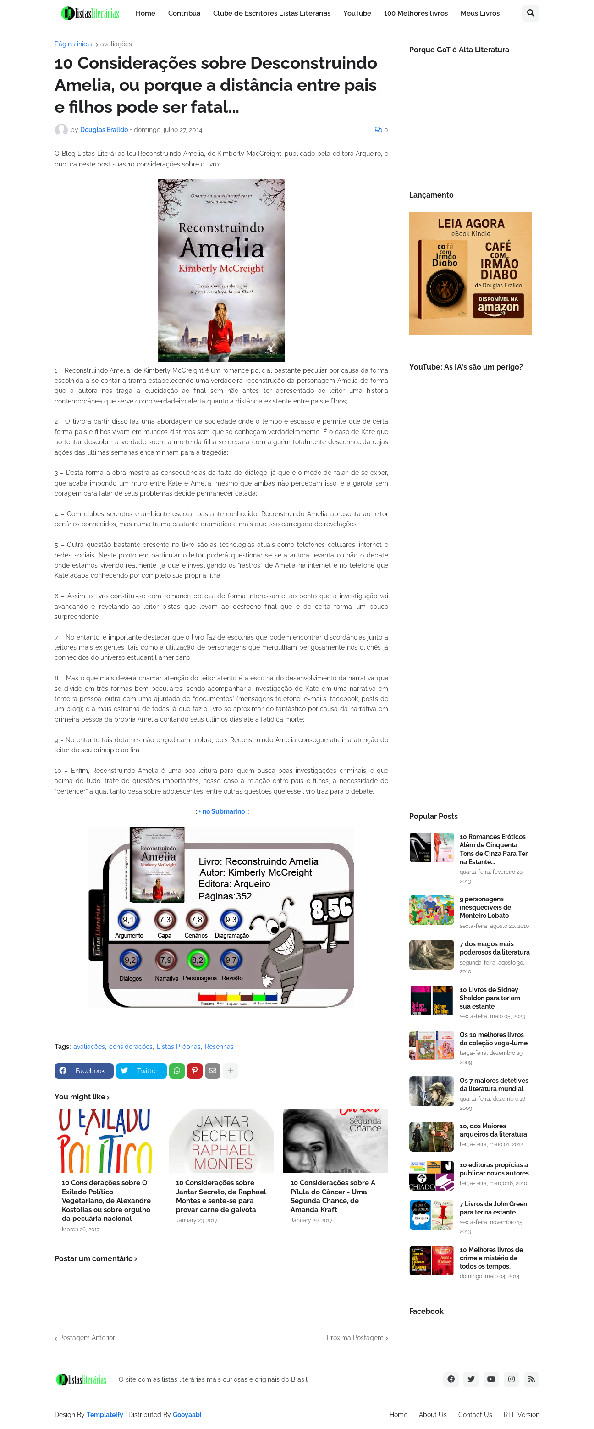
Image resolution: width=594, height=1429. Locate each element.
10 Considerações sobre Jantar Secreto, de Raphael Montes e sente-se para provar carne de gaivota (221, 1196)
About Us (433, 1414)
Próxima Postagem (355, 1337)
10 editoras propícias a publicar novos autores (494, 1169)
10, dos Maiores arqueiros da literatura (493, 1130)
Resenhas (219, 1046)
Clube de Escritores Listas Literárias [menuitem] (271, 13)
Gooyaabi (187, 1414)
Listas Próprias (179, 1046)
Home (398, 1414)
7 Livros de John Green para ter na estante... (493, 1208)
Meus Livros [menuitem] (480, 13)
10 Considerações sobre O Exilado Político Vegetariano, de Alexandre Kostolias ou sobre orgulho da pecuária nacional (106, 1201)
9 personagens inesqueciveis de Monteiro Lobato (485, 907)
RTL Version (521, 1414)
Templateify (105, 1414)
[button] (530, 13)
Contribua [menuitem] (184, 13)
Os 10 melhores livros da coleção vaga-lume (494, 1039)
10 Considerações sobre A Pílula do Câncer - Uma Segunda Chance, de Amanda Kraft (333, 1196)
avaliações (116, 44)
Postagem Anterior (87, 1337)
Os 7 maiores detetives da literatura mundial (494, 1084)
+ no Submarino (221, 811)
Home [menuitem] (145, 13)
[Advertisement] (470, 648)
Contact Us (475, 1414)
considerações (131, 1046)
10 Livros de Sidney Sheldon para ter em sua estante (490, 998)
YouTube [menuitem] (357, 13)
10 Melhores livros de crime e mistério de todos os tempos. (491, 1258)
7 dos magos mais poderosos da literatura (495, 948)
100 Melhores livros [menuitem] (416, 13)
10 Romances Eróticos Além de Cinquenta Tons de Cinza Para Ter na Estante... (494, 849)
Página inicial (74, 44)
